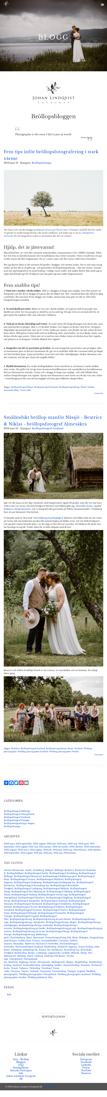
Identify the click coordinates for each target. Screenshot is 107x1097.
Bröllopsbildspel (15, 880)
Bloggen (21, 1068)
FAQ (21, 1071)
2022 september (24, 850)
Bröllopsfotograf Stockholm (57, 910)
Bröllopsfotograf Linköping (28, 895)
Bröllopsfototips (42, 162)
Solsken (90, 387)
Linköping (41, 959)
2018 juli (38, 859)
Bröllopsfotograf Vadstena (51, 913)
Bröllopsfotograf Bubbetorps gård (60, 883)
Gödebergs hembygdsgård (50, 524)
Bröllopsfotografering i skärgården (27, 929)
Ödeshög (21, 962)
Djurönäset (38, 944)
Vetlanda (34, 978)
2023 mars (9, 850)
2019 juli (47, 856)
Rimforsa (13, 968)
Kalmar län (44, 956)
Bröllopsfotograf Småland (46, 387)
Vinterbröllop (59, 978)
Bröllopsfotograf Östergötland (19, 821)
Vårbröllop (34, 975)
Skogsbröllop (81, 968)
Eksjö (75, 944)
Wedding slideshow (37, 984)
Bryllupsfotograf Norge (58, 938)
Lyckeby (66, 959)
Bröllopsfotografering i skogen (19, 830)
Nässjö (70, 755)
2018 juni (47, 859)
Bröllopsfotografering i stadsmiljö (36, 932)
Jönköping (16, 956)
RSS (9, 1001)
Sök (21, 1079)
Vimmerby (45, 978)
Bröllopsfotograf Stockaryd (28, 910)
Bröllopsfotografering (69, 387)
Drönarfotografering (55, 944)
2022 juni (61, 850)
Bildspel (49, 877)
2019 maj (67, 856)
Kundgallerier (21, 1074)
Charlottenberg (17, 944)
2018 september (12, 859)
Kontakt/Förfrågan (21, 1077)
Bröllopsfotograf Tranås (25, 913)
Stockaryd (96, 972)
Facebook (86, 1068)
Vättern (25, 978)
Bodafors (8, 515)
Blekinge (58, 877)
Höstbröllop (50, 953)
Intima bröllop (85, 953)
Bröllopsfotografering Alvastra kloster (52, 926)
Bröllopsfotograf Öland (22, 387)
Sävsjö (33, 968)
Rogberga (23, 968)
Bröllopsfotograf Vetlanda (24, 919)
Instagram (86, 1066)
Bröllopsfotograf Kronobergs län (32, 892)
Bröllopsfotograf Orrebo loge (53, 901)
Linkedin (86, 1071)
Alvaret (48, 230)
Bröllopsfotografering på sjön (61, 935)
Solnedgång (47, 972)
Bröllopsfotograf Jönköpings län (59, 889)
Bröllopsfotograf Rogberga (59, 904)
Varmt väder (25, 390)
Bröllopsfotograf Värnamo (28, 916)
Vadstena (23, 975)
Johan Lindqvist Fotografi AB (21, 1084)
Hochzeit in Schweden (47, 950)
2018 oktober (94, 856)
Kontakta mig (49, 1093)
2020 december (60, 853)
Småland (79, 755)
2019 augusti (36, 856)
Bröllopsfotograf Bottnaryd (28, 883)
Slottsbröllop (95, 968)
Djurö (29, 944)
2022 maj (72, 850)
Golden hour (24, 947)
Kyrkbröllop (20, 959)
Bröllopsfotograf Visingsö (16, 827)
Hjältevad (29, 950)
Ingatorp (72, 953)
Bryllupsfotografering (24, 941)
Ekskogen (83, 944)
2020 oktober (76, 853)
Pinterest (86, 1079)
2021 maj (33, 853)
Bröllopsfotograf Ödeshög (59, 898)
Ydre (50, 984)
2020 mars (23, 856)
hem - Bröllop (21, 1066)
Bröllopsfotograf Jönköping (28, 889)
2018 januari (70, 859)
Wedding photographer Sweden (64, 758)
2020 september (92, 853)
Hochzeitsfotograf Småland (29, 953)
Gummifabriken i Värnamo (54, 947)
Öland (59, 230)
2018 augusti (27, 859)
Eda (69, 944)
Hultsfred (62, 953)
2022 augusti (39, 850)
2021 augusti (21, 853)
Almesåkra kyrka (84, 512)
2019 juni (57, 856)
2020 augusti (10, 856)
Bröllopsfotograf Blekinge (17, 818)
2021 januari (45, 853)
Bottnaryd (80, 877)
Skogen (69, 968)
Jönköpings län (30, 956)
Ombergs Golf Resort (54, 962)
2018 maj (58, 859)
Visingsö (71, 978)
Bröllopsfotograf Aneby (36, 880)
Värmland (47, 975)
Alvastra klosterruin (14, 877)
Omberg (38, 962)
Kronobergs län (71, 956)
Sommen (85, 972)
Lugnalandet (54, 959)
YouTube (86, 1077)
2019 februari (80, 856)
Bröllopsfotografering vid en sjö (29, 938)
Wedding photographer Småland (33, 758)
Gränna (36, 947)
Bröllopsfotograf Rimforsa (31, 904)
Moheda (75, 959)
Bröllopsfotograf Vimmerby (52, 919)
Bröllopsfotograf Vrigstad (26, 923)
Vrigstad (81, 978)
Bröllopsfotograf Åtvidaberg (63, 880)
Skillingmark (58, 968)
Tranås (14, 975)
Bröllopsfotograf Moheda (56, 895)
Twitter (86, 1074)
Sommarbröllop (11, 390)
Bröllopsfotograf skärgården (25, 907)
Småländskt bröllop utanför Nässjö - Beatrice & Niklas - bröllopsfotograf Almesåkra (45, 424)
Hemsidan (18, 950)
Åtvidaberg (38, 877)
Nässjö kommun (23, 515)
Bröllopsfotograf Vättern (55, 916)
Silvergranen (43, 968)
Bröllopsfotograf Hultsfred (50, 886)
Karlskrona (57, 956)
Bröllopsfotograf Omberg (24, 901)
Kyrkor (31, 959)
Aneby (28, 877)
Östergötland (15, 965)
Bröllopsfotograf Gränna (22, 886)
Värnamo (15, 978)
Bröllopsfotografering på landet (29, 935)
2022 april (83, 850)
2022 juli (51, 850)
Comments (98, 393)
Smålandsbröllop (31, 972)
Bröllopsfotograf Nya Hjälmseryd (28, 898)
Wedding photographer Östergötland (37, 981)
